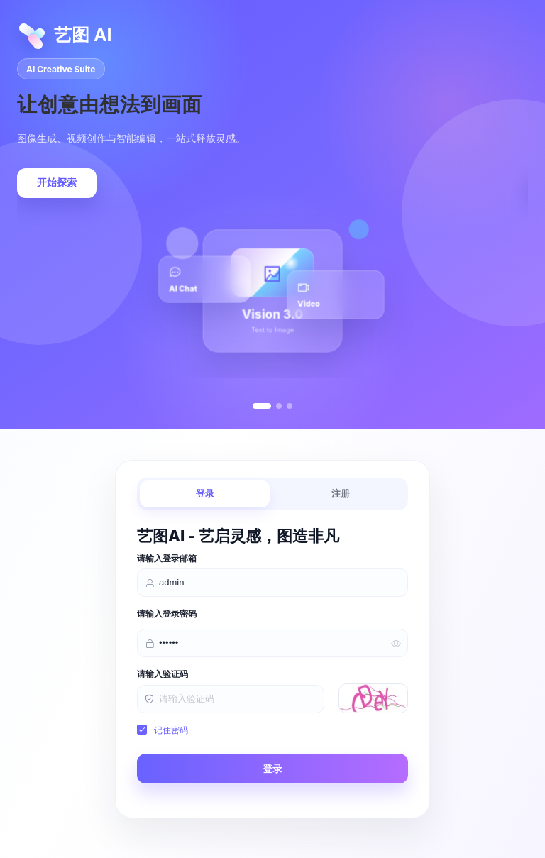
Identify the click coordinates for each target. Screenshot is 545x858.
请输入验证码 (162, 674)
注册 (340, 493)
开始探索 (57, 182)
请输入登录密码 (167, 614)
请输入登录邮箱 (167, 558)
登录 (205, 493)
